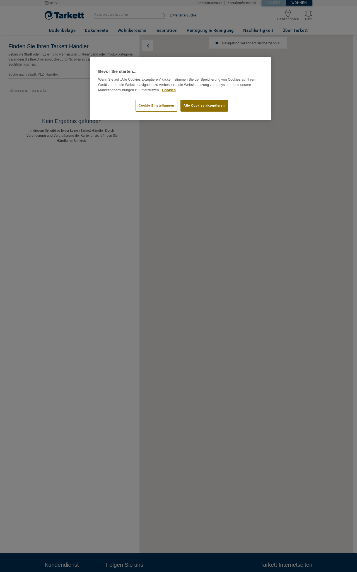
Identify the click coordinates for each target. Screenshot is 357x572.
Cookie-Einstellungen (156, 105)
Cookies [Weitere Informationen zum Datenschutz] (169, 90)
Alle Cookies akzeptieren (204, 105)
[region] (180, 88)
